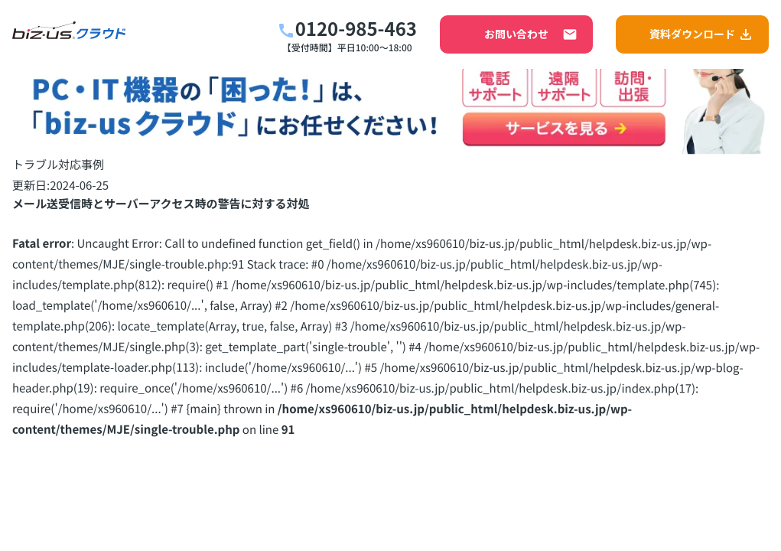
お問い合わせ (531, 34)
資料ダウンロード (701, 34)
